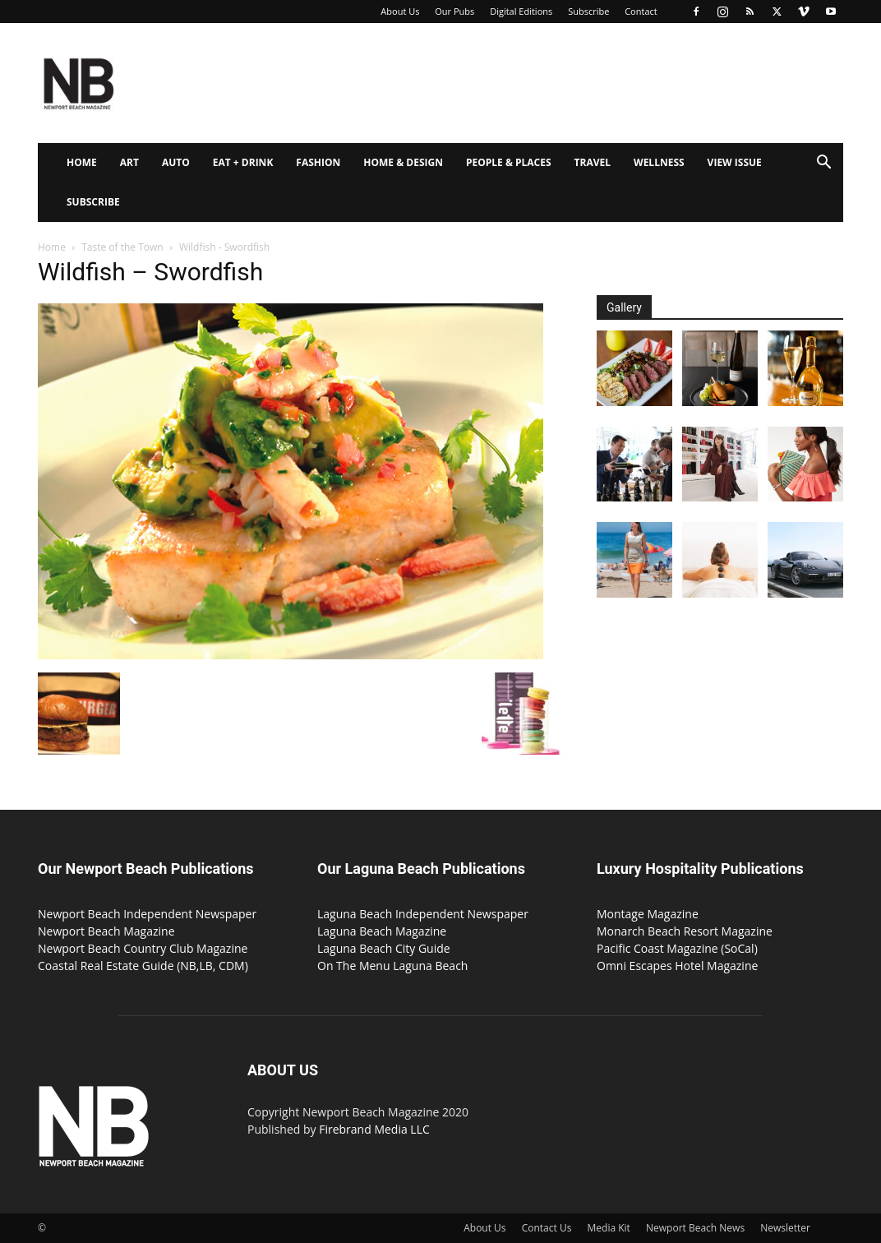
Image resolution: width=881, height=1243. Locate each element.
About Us (400, 11)
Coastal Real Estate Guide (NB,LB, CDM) (143, 965)
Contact (641, 11)
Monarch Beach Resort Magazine (685, 931)
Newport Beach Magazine (106, 931)
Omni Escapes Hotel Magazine (677, 965)
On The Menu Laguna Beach (392, 965)
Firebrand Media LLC (374, 1129)
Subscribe (588, 11)
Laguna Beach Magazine (381, 931)
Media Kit (609, 1228)
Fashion (318, 162)
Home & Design (403, 162)
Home (82, 162)
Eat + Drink (243, 162)
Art (129, 162)
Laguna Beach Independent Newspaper (422, 914)
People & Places (508, 162)
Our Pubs (454, 11)
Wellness (659, 162)
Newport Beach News (695, 1228)
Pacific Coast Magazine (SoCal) (677, 948)
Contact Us (547, 1228)
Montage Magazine (648, 914)
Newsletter (785, 1228)
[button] (823, 164)
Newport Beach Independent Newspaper (147, 914)
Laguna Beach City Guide (383, 948)
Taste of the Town (122, 247)
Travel (592, 162)
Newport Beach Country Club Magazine (142, 948)
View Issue (735, 162)
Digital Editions (521, 11)
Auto (176, 162)
